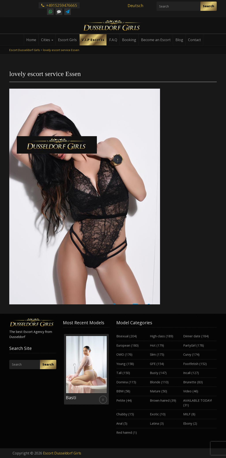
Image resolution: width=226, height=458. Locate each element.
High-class (157, 336)
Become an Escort (156, 39)
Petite (120, 400)
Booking (129, 39)
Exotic (154, 414)
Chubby (121, 414)
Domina (122, 382)
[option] (86, 369)
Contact (194, 39)
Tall (119, 373)
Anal (119, 423)
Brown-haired (160, 400)
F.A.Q (113, 39)
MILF (186, 414)
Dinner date (191, 336)
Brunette (189, 382)
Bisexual (122, 336)
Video (187, 391)
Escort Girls (67, 39)
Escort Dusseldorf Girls (62, 453)
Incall (186, 373)
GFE (153, 364)
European (123, 345)
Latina (154, 423)
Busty (154, 373)
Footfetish (190, 364)
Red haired (124, 432)
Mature (155, 391)
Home (31, 39)
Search (208, 6)
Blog (179, 39)
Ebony (187, 423)
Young (121, 364)
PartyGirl (189, 345)
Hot (153, 345)
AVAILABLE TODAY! (197, 400)
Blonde (155, 382)
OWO (120, 354)
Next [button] (109, 370)
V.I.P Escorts (93, 39)
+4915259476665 (59, 5)
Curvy (187, 354)
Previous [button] (62, 370)
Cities (47, 39)
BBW (120, 391)
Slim (153, 354)
